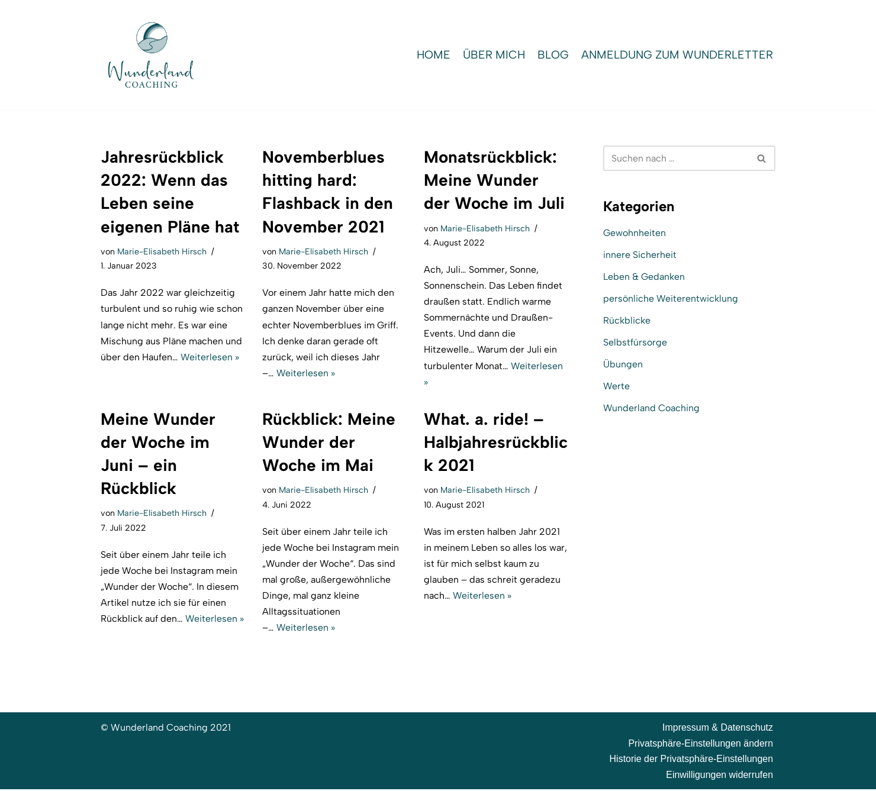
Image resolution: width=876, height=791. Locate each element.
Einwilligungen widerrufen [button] (719, 776)
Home (431, 55)
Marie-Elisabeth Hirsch (162, 251)
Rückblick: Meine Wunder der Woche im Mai (328, 442)
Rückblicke (626, 321)
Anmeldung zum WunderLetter (676, 55)
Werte (616, 386)
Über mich (491, 55)
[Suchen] (676, 158)
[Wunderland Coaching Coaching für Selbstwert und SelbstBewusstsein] (151, 55)
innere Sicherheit (640, 254)
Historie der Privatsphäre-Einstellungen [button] (691, 761)
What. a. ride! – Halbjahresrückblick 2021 (496, 442)
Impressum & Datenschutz (717, 729)
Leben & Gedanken (644, 276)
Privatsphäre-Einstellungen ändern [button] (700, 745)
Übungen (623, 364)
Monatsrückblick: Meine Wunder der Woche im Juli (494, 180)
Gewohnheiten (634, 232)
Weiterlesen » (210, 357)
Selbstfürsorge (635, 342)
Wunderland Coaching (651, 408)
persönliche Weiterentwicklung (671, 298)
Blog (551, 55)
